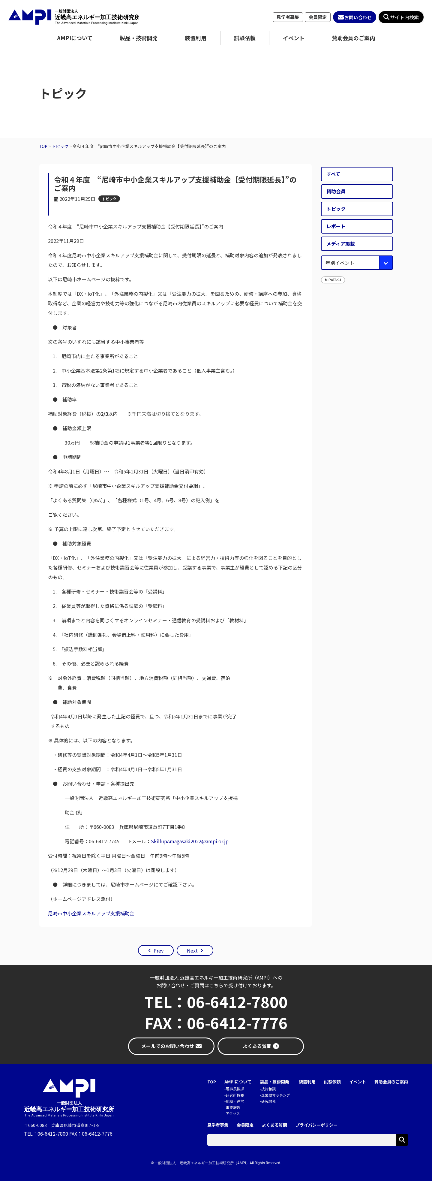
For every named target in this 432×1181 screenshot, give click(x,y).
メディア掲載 (340, 243)
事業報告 (233, 1107)
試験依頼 (245, 38)
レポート (336, 226)
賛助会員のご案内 (353, 38)
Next (192, 950)
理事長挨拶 (235, 1088)
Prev (159, 950)
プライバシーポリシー (317, 1125)
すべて (333, 173)
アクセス (233, 1113)
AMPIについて (74, 38)
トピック (109, 198)
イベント (293, 38)
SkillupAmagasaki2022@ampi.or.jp (190, 841)
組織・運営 (235, 1101)
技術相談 (268, 1088)
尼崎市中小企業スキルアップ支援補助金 (91, 913)
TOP (211, 1082)
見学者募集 (288, 17)
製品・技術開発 (139, 38)
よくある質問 (274, 1125)
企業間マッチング (275, 1095)
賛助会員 (336, 191)
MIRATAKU (333, 279)
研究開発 (268, 1101)
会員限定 (318, 17)
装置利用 (195, 38)
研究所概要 (235, 1095)
